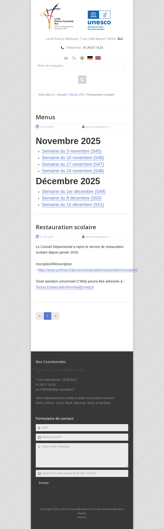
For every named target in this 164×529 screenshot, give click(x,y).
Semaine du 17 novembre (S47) (73, 164)
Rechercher (82, 79)
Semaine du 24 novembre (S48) (73, 170)
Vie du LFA (77, 94)
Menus (45, 117)
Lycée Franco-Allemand (73, 509)
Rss (74, 58)
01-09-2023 (47, 236)
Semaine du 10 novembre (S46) (73, 157)
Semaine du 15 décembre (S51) (73, 204)
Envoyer (44, 482)
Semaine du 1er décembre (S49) (73, 191)
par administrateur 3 (98, 126)
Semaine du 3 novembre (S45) (71, 151)
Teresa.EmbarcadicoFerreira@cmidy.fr (65, 287)
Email (66, 58)
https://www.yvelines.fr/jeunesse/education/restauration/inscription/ (88, 270)
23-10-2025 (47, 126)
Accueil (61, 94)
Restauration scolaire (66, 227)
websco (81, 517)
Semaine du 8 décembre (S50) (71, 198)
